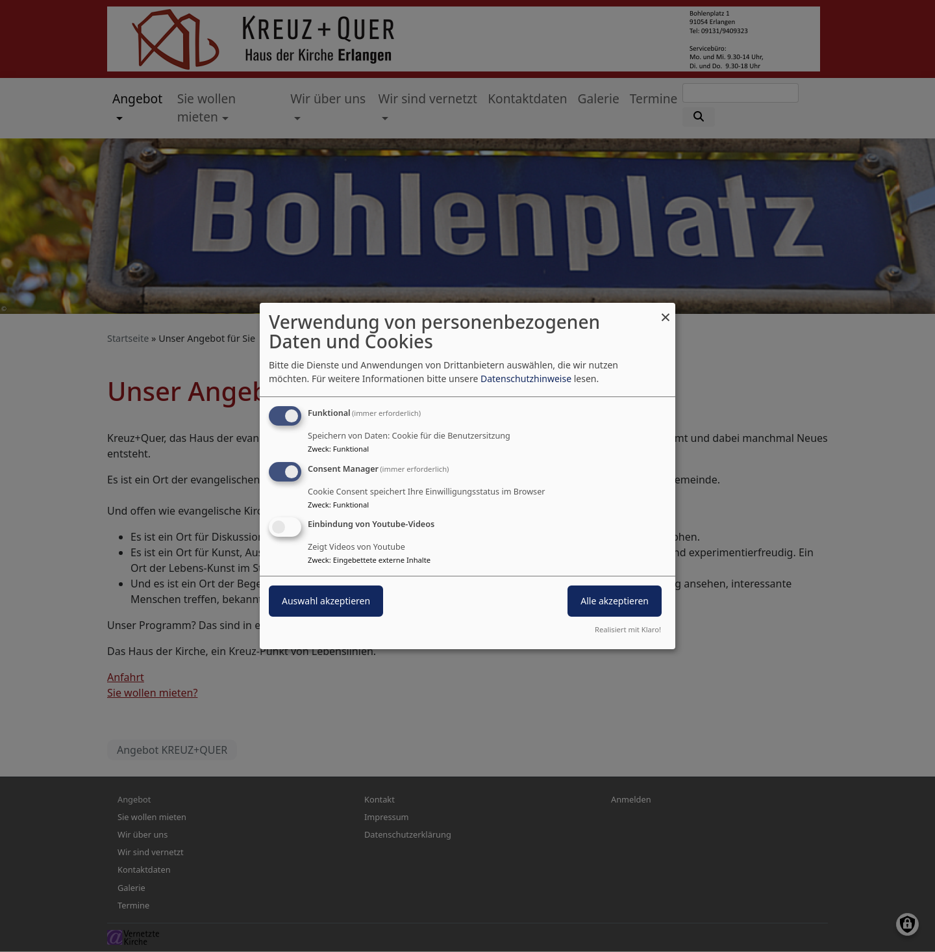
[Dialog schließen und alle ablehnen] (665, 311)
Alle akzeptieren (614, 601)
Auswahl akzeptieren (326, 601)
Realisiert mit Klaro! (628, 629)
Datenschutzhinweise (525, 378)
